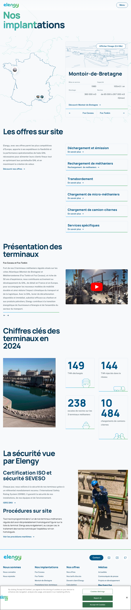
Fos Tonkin (112, 113)
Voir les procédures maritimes (19, 537)
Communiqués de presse (108, 576)
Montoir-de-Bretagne (43, 580)
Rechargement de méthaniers (83, 167)
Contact (96, 557)
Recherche (105, 585)
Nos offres (73, 567)
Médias (102, 567)
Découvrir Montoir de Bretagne (85, 105)
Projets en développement (109, 580)
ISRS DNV (9, 503)
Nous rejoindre (9, 576)
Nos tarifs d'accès (74, 576)
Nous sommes (12, 567)
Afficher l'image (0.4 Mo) (111, 46)
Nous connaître (9, 572)
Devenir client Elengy (75, 580)
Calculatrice (72, 585)
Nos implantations (46, 567)
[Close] (127, 600)
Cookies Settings (98, 594)
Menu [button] (122, 5)
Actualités (102, 572)
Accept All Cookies (97, 607)
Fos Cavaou (81, 113)
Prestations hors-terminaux (46, 585)
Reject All (97, 601)
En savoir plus (76, 152)
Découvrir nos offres (14, 169)
